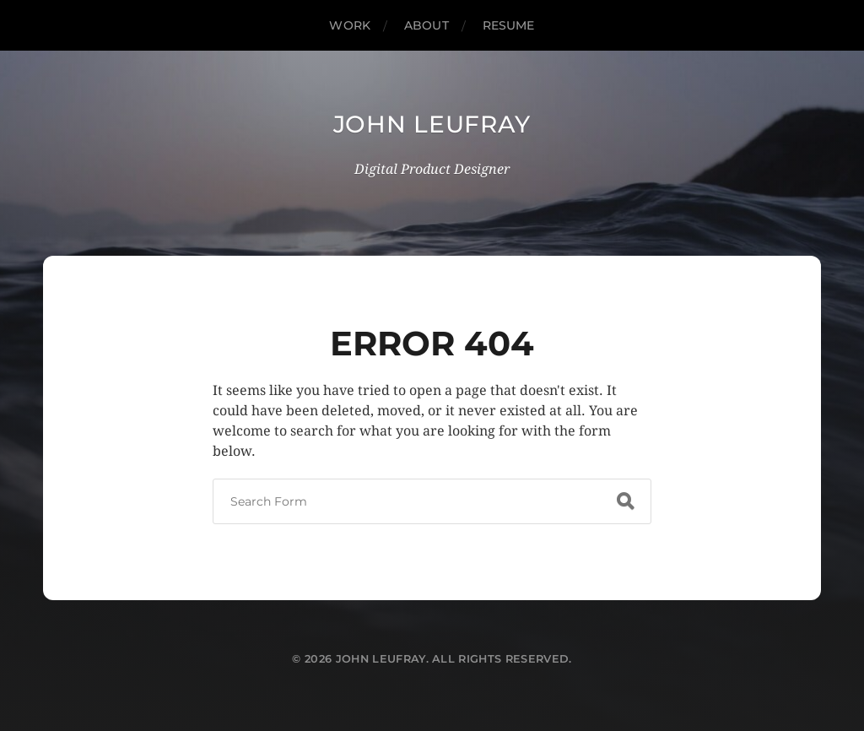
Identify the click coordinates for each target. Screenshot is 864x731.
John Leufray (432, 124)
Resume (509, 25)
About (426, 25)
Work (349, 25)
